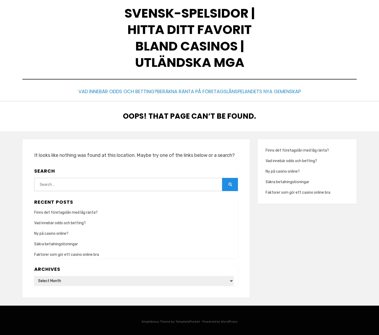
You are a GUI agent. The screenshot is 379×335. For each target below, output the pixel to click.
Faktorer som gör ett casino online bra (67, 253)
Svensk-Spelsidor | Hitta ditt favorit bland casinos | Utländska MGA (189, 37)
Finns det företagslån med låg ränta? (66, 211)
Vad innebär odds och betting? (113, 91)
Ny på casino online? (51, 232)
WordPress (229, 320)
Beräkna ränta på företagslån (194, 91)
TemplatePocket (188, 320)
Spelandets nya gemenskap (270, 91)
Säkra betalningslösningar (56, 243)
